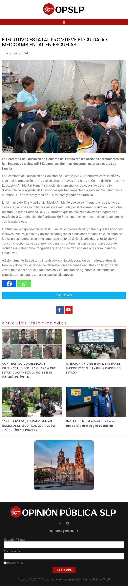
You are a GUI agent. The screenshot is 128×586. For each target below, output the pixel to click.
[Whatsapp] (24, 283)
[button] (64, 22)
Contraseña (12, 551)
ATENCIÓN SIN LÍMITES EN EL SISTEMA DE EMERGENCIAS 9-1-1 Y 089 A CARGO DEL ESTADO (93, 368)
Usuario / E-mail (15, 539)
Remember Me (14, 563)
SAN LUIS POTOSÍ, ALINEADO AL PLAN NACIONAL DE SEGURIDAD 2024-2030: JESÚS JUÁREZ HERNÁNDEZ (28, 425)
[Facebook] (9, 283)
